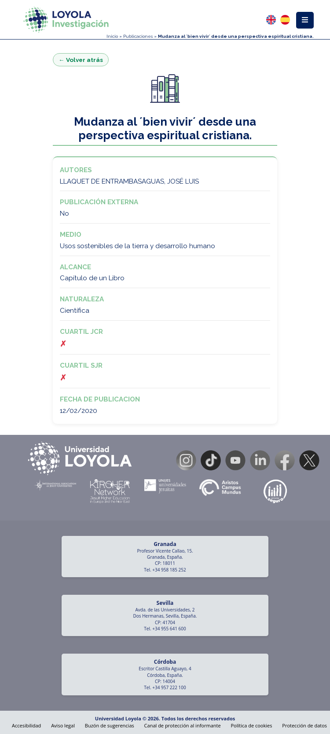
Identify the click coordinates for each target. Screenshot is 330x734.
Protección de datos (304, 725)
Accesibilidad (26, 725)
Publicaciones (138, 36)
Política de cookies (251, 725)
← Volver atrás (81, 59)
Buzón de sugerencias (109, 725)
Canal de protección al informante (182, 725)
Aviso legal (63, 725)
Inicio (112, 36)
